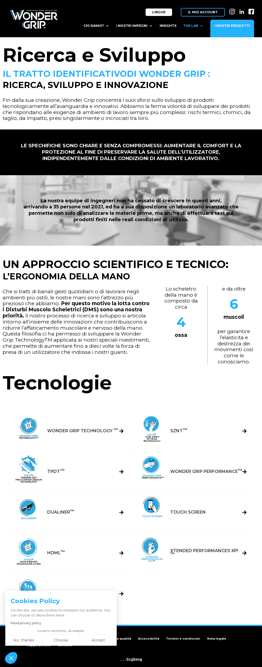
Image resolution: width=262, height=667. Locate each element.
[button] (11, 658)
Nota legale (216, 638)
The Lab (190, 26)
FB (251, 10)
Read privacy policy (26, 623)
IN (232, 10)
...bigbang (131, 659)
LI (241, 10)
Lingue (158, 12)
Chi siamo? (94, 26)
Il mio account (203, 12)
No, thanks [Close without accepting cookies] (23, 640)
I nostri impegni (131, 26)
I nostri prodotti (232, 26)
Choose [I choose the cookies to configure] (61, 640)
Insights (168, 26)
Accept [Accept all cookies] (98, 640)
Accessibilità (148, 638)
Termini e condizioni (183, 638)
